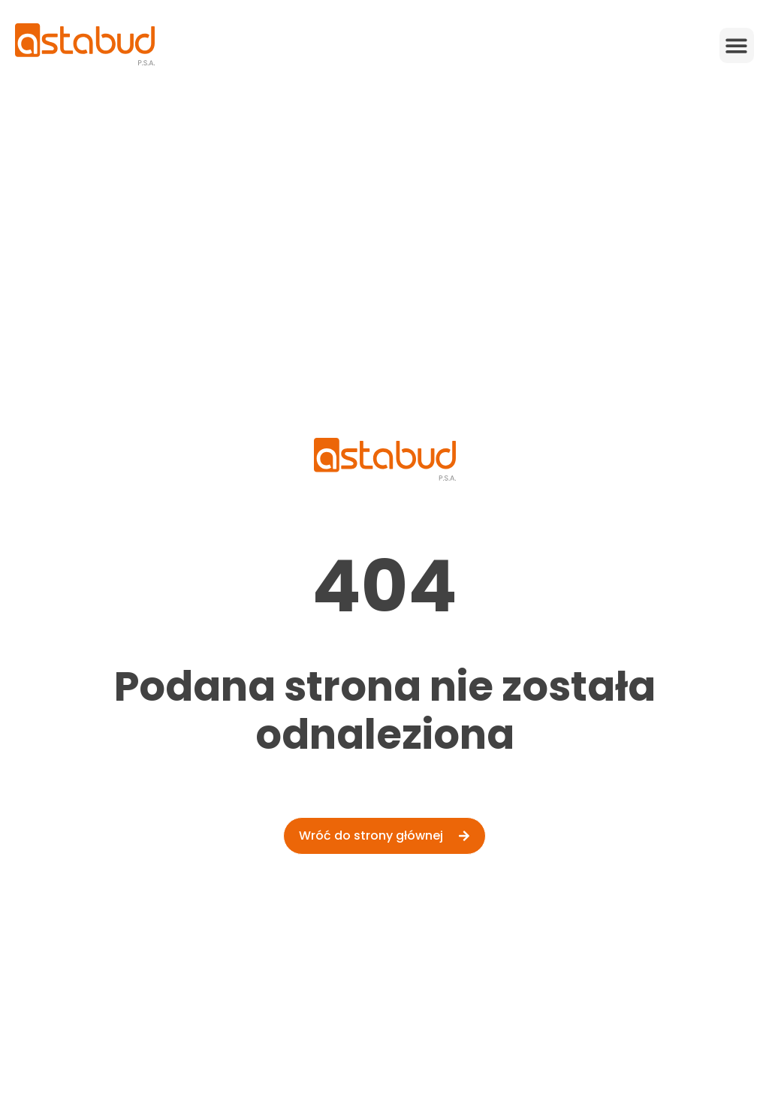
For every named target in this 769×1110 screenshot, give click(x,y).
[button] (737, 45)
